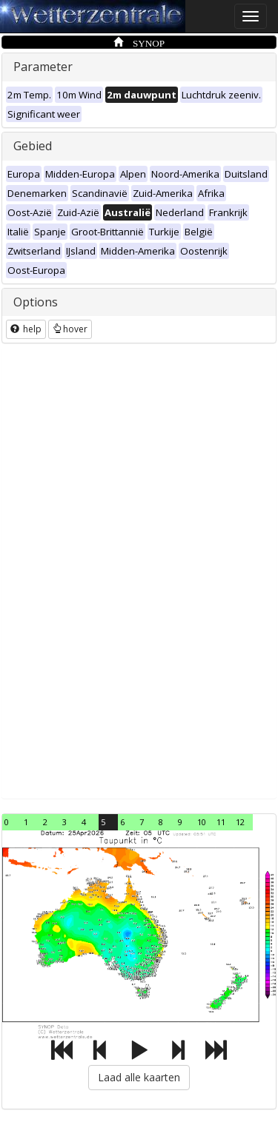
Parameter (43, 66)
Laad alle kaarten (139, 1077)
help (26, 329)
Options (35, 302)
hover (70, 329)
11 (220, 821)
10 (201, 821)
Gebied (32, 146)
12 (240, 821)
